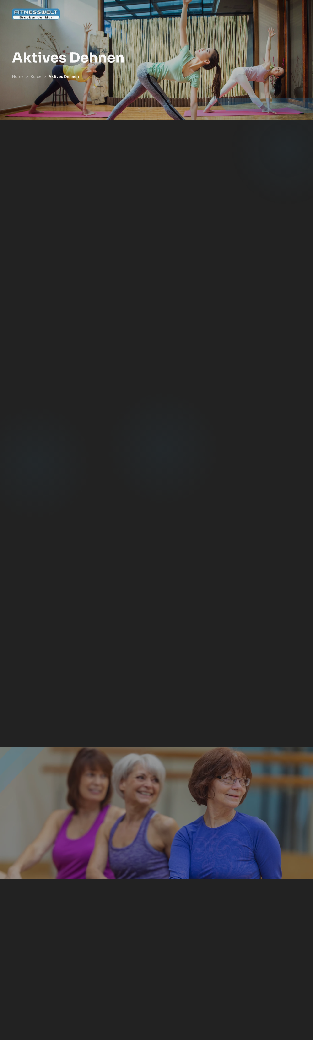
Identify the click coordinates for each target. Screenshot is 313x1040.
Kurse (36, 79)
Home (18, 79)
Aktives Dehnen (64, 79)
